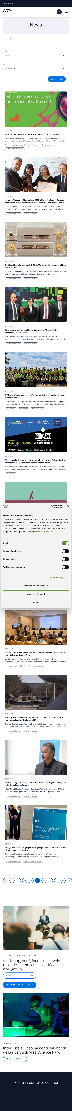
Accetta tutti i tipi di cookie (36, 586)
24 (25, 880)
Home (5, 39)
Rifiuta (36, 602)
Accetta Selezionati (36, 594)
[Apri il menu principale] (66, 11)
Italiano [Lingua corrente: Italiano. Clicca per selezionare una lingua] (8, 3)
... (18, 880)
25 (31, 880)
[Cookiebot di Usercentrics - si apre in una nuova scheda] (51, 506)
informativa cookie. (43, 532)
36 (63, 880)
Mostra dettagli (57, 577)
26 (38, 880)
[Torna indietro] (5, 880)
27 (44, 880)
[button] (59, 11)
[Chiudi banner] (68, 506)
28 (50, 880)
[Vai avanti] (69, 880)
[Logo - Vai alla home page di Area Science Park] (8, 11)
